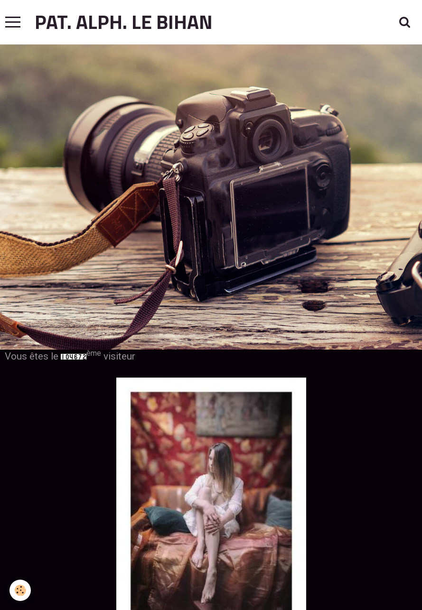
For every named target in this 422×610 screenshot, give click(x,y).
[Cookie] (20, 590)
